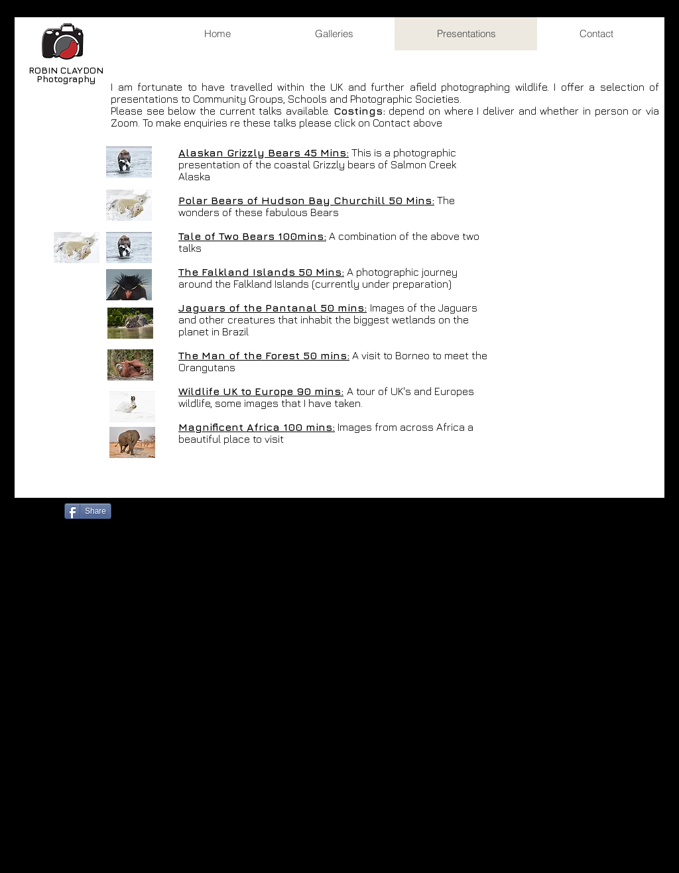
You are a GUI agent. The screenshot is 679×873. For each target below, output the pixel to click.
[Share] (87, 511)
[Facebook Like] (158, 509)
